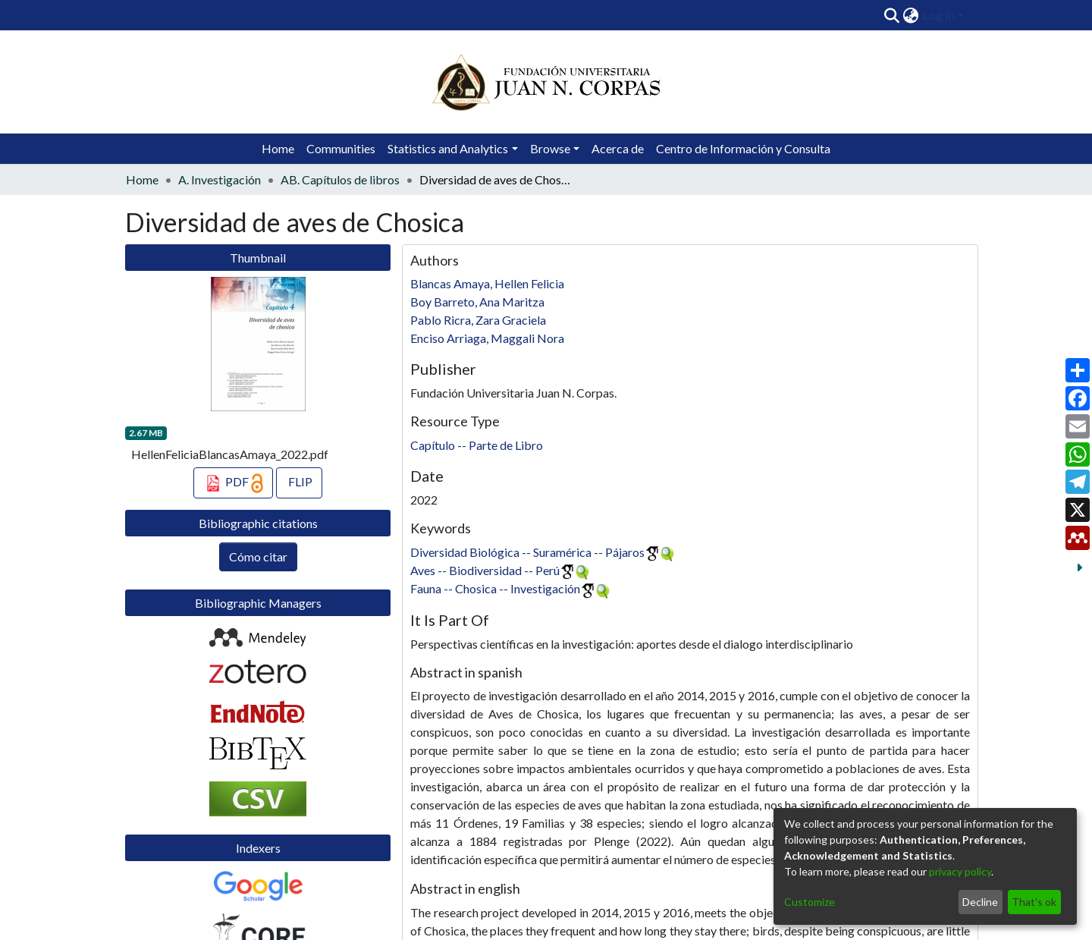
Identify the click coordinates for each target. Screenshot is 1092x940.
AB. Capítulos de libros (340, 179)
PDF (233, 483)
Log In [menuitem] (939, 15)
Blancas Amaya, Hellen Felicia (487, 283)
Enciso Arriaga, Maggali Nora (487, 338)
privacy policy (960, 871)
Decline (980, 901)
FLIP (299, 481)
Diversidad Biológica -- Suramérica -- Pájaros (527, 552)
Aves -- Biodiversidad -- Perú (485, 570)
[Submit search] (892, 15)
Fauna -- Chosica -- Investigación (495, 588)
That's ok (1034, 901)
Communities (340, 148)
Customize (809, 901)
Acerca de (618, 148)
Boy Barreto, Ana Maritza (477, 301)
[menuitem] (911, 15)
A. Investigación (219, 179)
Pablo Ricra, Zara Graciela (478, 320)
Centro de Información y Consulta (743, 148)
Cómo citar (258, 556)
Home (278, 148)
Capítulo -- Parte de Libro (476, 445)
